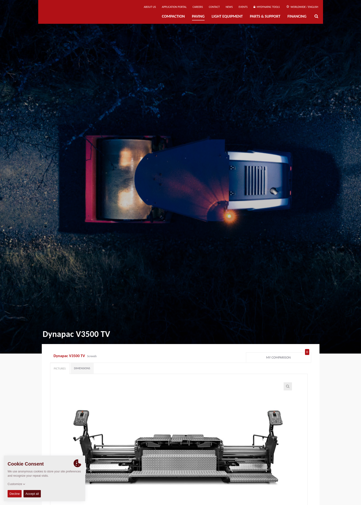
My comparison (287, 356)
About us (150, 7)
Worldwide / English (302, 7)
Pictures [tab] (60, 368)
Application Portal (174, 7)
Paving (198, 16)
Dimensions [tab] (82, 368)
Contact (214, 7)
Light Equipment (227, 16)
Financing (296, 16)
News (229, 7)
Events (243, 7)
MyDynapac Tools (266, 7)
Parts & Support (265, 16)
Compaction (173, 16)
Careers (197, 7)
